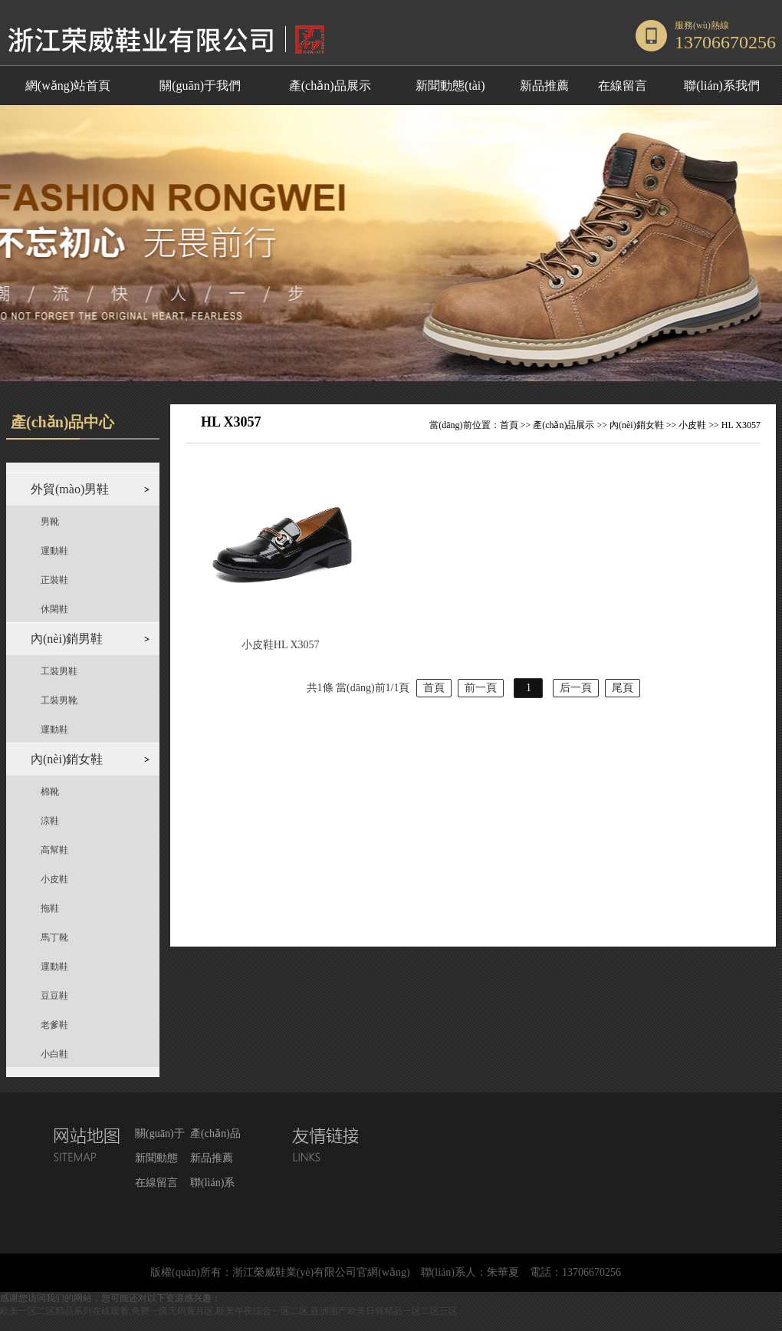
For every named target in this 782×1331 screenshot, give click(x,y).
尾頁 (622, 688)
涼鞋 (50, 820)
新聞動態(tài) (450, 85)
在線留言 (622, 85)
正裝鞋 (54, 580)
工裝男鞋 (59, 671)
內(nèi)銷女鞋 (637, 425)
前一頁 (481, 688)
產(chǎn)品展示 (330, 85)
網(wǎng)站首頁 (67, 85)
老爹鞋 (54, 1025)
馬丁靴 (54, 937)
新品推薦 (544, 85)
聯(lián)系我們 (722, 85)
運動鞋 (54, 550)
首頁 (509, 425)
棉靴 (50, 791)
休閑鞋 (54, 609)
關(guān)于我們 (200, 85)
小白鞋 (54, 1054)
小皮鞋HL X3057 (281, 645)
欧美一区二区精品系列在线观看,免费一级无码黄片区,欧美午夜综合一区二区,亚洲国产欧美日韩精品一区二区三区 (229, 1311)
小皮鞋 (54, 879)
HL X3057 (741, 425)
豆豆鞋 (54, 995)
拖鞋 (50, 908)
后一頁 (576, 688)
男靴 (50, 521)
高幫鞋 (54, 850)
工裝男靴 (59, 700)
